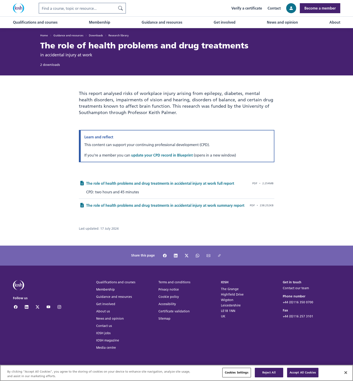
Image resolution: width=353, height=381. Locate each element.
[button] (35, 22)
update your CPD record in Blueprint (162, 155)
